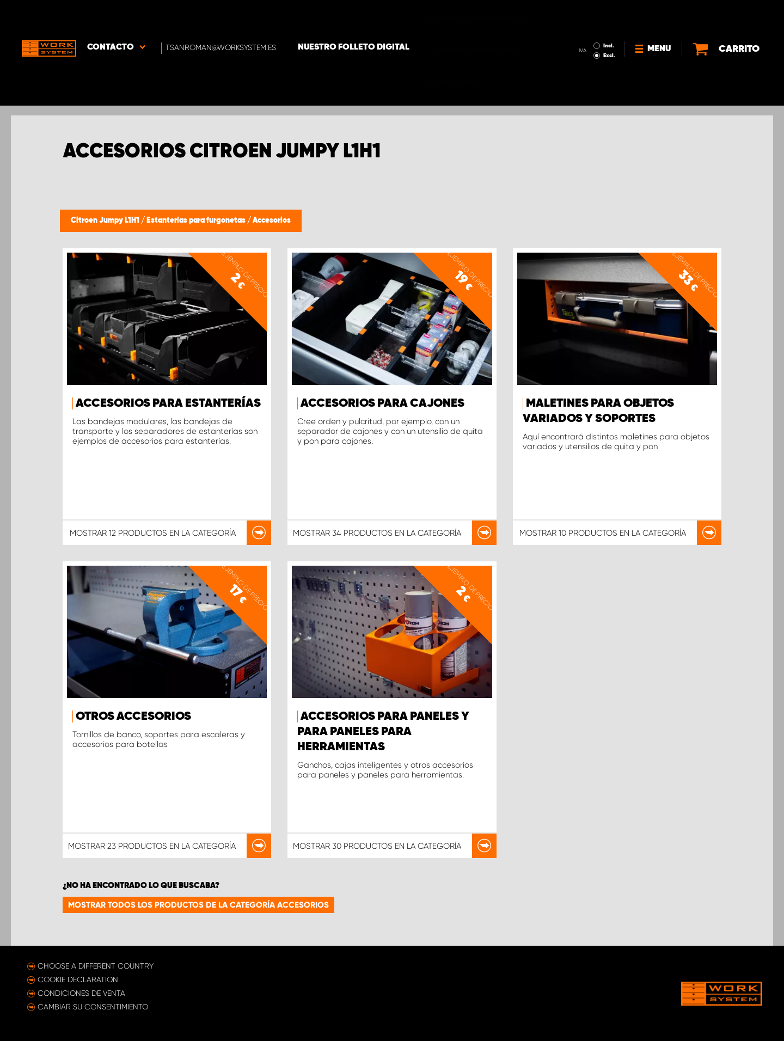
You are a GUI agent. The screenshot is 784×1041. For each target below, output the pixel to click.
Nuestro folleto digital (353, 17)
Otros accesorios (133, 716)
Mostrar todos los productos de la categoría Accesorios (198, 905)
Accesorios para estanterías (168, 403)
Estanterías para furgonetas (196, 220)
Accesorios (272, 220)
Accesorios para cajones (382, 403)
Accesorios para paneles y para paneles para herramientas (383, 732)
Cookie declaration (78, 979)
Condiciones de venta (81, 993)
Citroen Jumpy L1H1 (106, 220)
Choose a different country (96, 966)
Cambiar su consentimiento (93, 1006)
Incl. (608, 15)
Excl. (609, 25)
